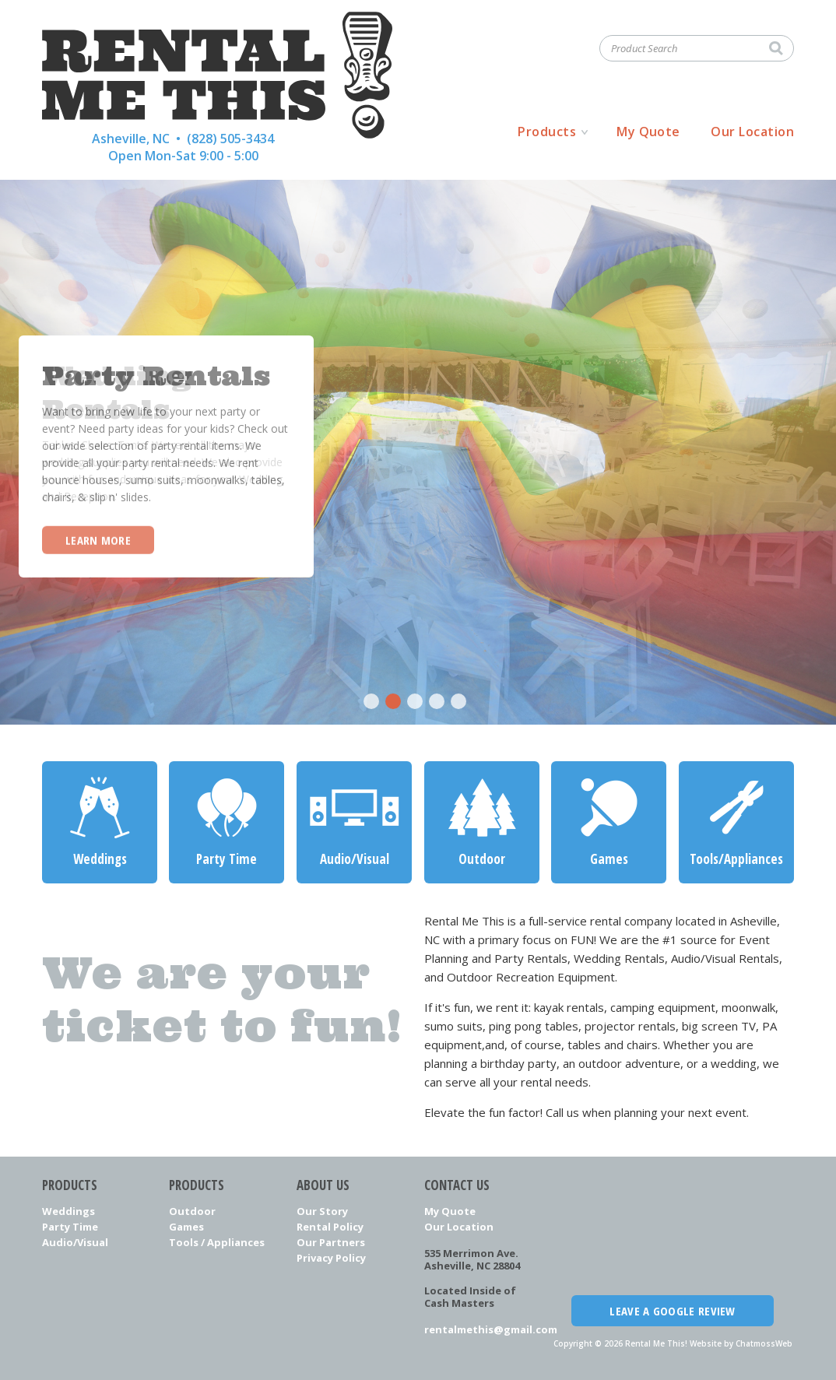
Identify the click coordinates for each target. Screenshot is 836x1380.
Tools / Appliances (217, 1242)
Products (547, 131)
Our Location (752, 131)
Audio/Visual (75, 1242)
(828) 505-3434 (230, 138)
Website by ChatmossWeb (741, 1343)
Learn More (98, 539)
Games (186, 1227)
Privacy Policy (331, 1258)
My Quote (648, 131)
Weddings (68, 1211)
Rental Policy (330, 1227)
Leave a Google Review (672, 1311)
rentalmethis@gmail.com (481, 1329)
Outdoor (192, 1211)
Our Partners (331, 1242)
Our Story (322, 1211)
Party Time (70, 1227)
